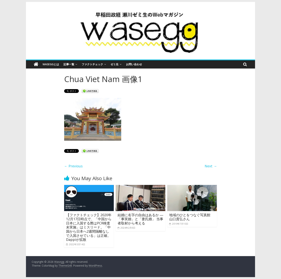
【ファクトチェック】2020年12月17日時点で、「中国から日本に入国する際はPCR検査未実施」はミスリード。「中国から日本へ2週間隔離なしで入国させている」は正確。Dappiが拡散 (88, 227)
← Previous (73, 166)
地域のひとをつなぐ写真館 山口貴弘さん (191, 217)
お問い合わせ (134, 64)
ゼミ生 (115, 64)
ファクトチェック (92, 64)
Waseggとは (51, 64)
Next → (211, 166)
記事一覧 (69, 64)
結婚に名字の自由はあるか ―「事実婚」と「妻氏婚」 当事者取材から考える (140, 219)
